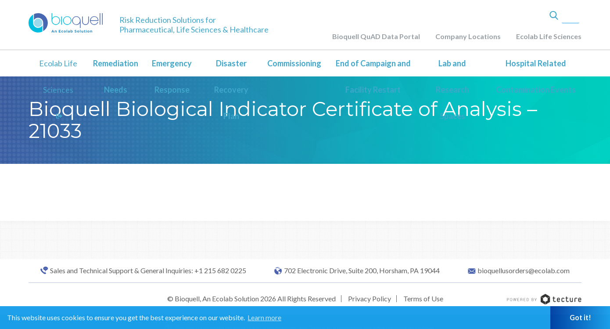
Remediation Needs (115, 76)
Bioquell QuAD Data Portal (376, 36)
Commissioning (294, 63)
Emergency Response (172, 76)
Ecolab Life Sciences (548, 36)
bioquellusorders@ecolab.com (523, 271)
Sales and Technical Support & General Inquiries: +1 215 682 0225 (148, 271)
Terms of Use (423, 298)
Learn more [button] (264, 317)
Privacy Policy (369, 298)
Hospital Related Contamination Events (536, 76)
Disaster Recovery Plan (231, 89)
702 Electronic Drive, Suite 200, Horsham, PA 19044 (362, 271)
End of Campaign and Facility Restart (373, 76)
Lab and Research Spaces (452, 89)
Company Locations (468, 36)
